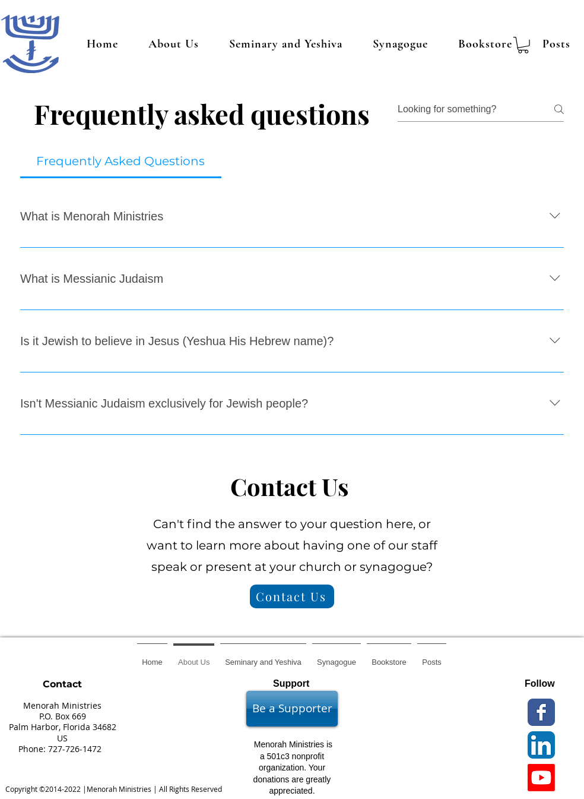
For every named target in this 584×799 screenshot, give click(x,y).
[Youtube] (541, 777)
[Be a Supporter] (292, 709)
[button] (523, 45)
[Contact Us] (292, 596)
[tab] (120, 161)
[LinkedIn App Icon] (541, 745)
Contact (62, 684)
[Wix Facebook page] (541, 712)
